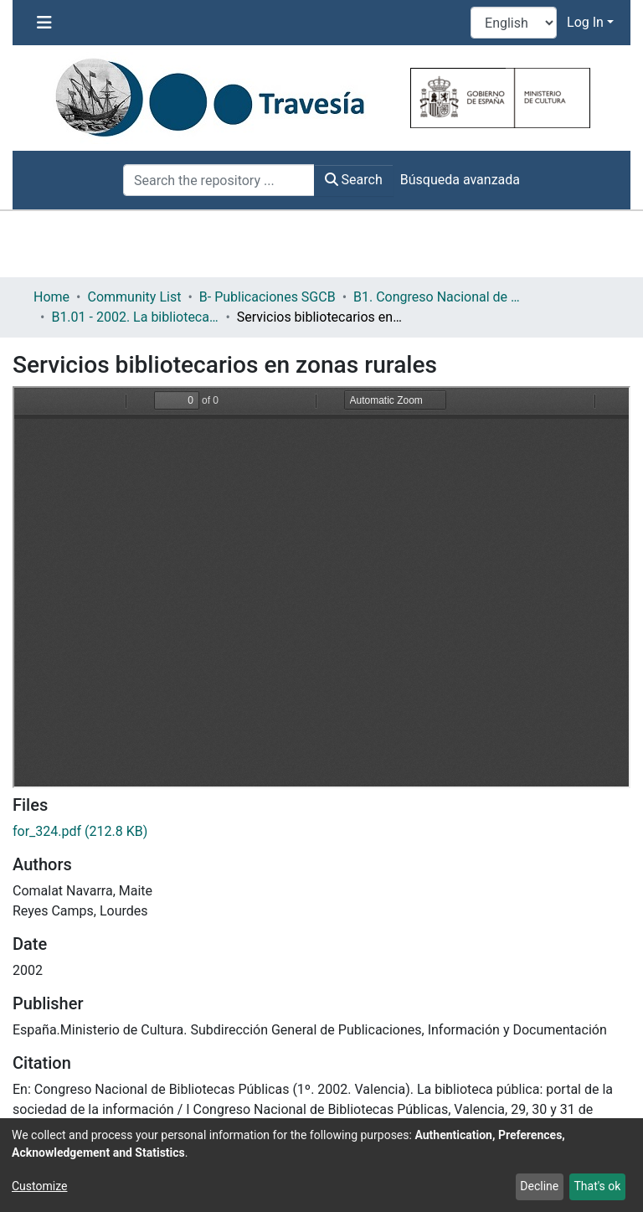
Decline (539, 1186)
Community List (134, 297)
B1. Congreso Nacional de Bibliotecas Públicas (437, 297)
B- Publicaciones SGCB (267, 297)
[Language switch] (514, 23)
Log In (585, 22)
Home (51, 297)
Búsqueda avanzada (460, 180)
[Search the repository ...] (219, 180)
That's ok (597, 1186)
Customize (39, 1186)
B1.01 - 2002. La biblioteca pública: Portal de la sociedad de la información (135, 317)
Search (354, 180)
